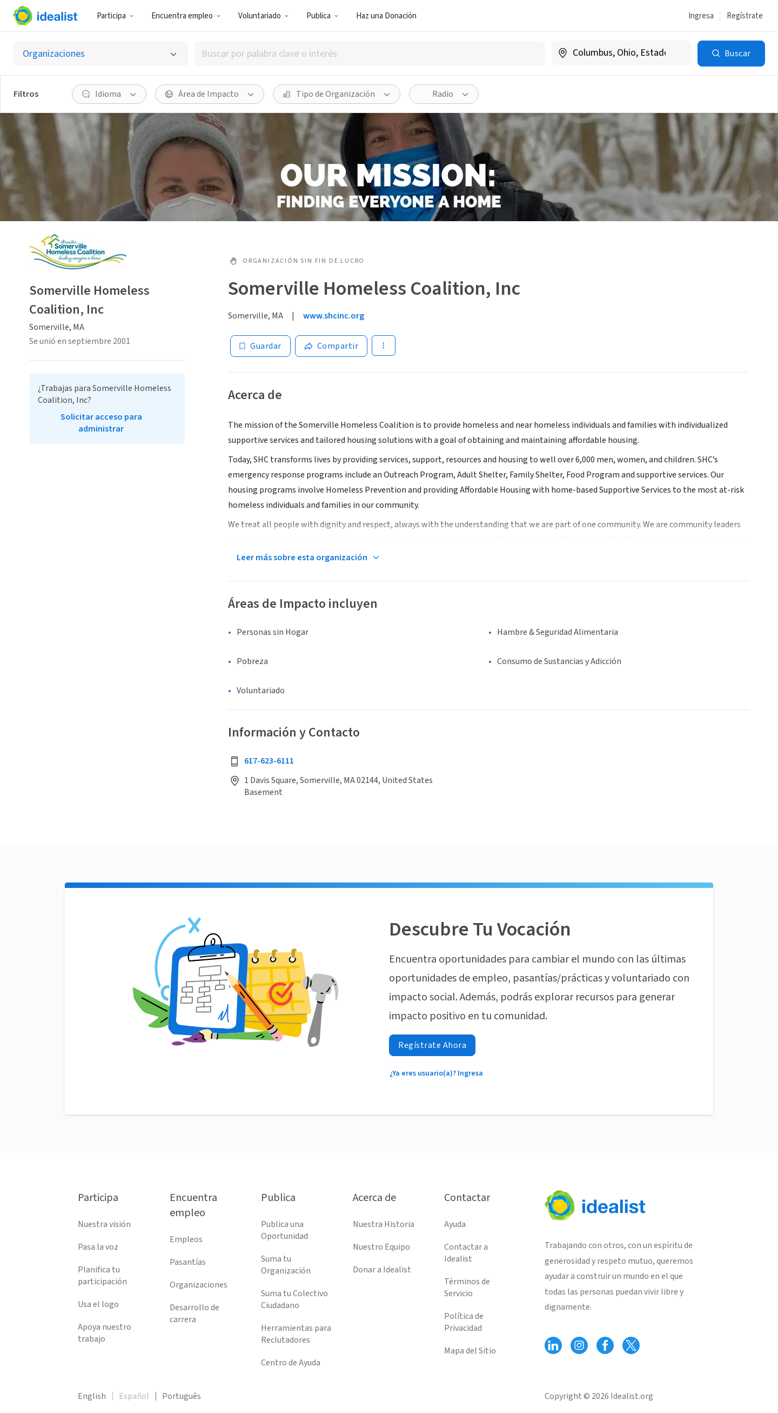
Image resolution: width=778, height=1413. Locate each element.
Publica (322, 16)
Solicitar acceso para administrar (101, 423)
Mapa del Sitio (470, 1351)
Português (181, 1396)
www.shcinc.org (333, 315)
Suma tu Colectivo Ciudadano (294, 1299)
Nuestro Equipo (381, 1247)
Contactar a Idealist (466, 1253)
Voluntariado (263, 16)
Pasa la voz (98, 1247)
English (92, 1396)
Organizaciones (198, 1285)
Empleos (186, 1239)
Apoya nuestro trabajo (104, 1333)
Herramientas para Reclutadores (296, 1334)
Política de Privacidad (464, 1322)
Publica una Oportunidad (284, 1230)
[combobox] (369, 53)
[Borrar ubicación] (676, 53)
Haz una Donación (386, 16)
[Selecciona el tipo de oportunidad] (100, 54)
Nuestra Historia (383, 1224)
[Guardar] (260, 346)
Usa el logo (98, 1304)
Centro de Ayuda (290, 1363)
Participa (115, 16)
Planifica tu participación (102, 1276)
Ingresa (701, 16)
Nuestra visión (104, 1224)
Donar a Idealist (382, 1270)
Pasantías (188, 1262)
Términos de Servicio (467, 1287)
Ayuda (455, 1224)
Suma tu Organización (286, 1265)
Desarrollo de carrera (194, 1313)
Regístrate (745, 16)
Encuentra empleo (186, 16)
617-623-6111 (269, 761)
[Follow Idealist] (553, 1345)
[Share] (331, 346)
